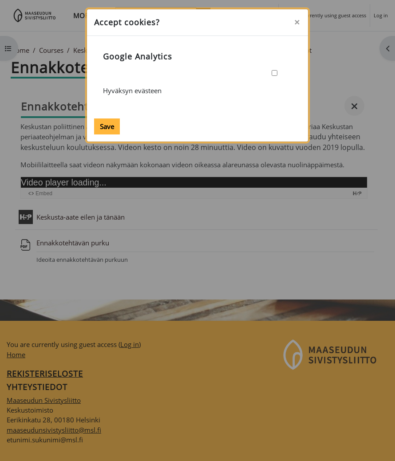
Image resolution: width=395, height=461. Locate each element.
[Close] (297, 22)
